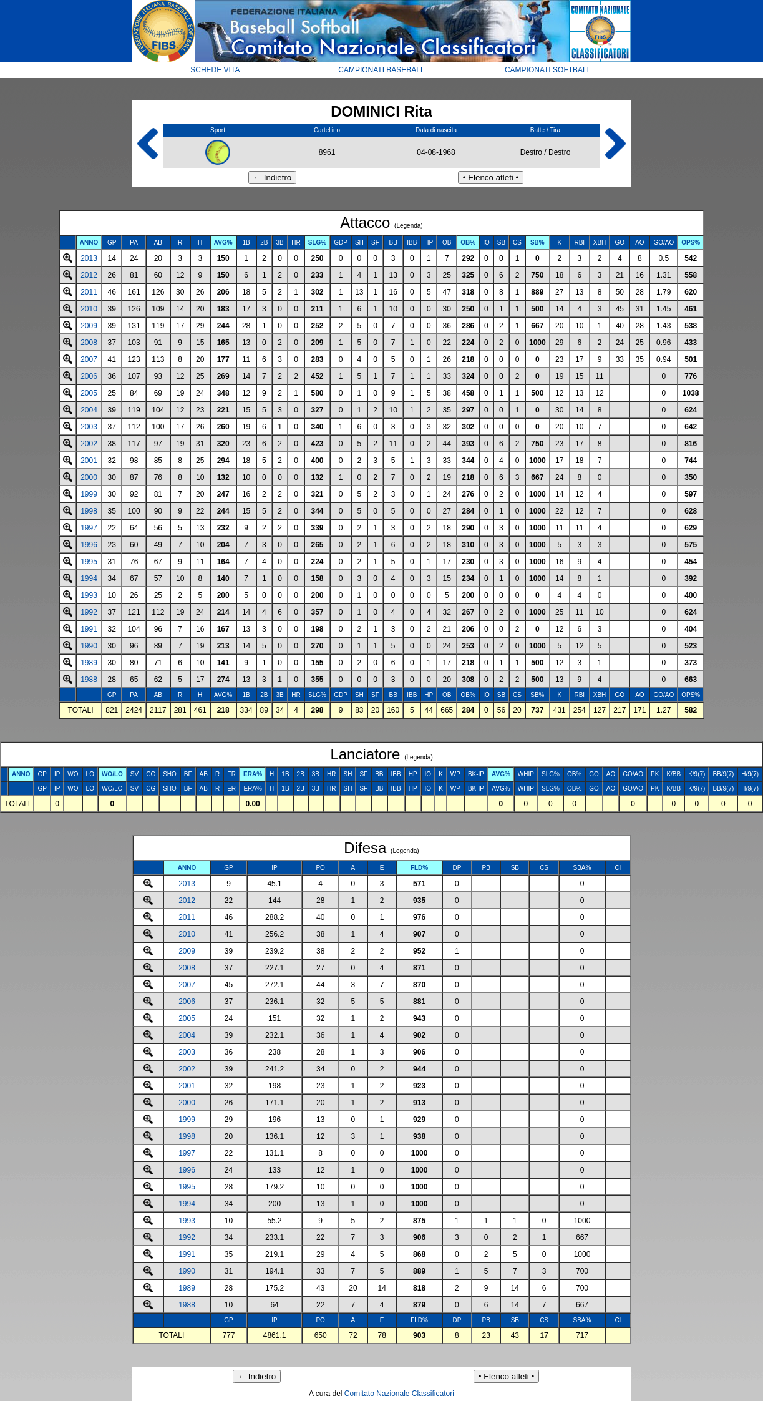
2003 (88, 426)
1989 (88, 662)
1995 (88, 561)
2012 (88, 275)
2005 (88, 393)
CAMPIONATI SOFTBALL (548, 70)
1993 (88, 595)
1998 (88, 511)
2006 (88, 376)
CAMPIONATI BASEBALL (381, 70)
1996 (88, 544)
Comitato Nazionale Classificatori (399, 1393)
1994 (88, 578)
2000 (88, 477)
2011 (88, 292)
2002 (88, 443)
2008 (88, 342)
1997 (88, 528)
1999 (88, 494)
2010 (88, 309)
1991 (88, 629)
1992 (88, 612)
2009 (88, 325)
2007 (88, 359)
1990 (88, 646)
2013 (88, 258)
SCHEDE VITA (215, 70)
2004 (88, 410)
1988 (88, 679)
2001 (88, 460)
